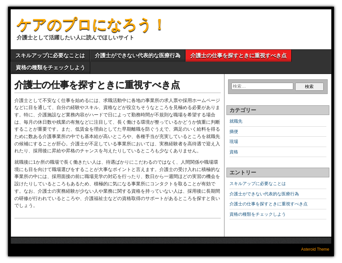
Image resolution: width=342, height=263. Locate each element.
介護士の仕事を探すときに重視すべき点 (238, 55)
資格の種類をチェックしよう (50, 67)
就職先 (235, 121)
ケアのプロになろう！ (92, 24)
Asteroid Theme (315, 249)
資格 (233, 151)
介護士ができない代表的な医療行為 (137, 55)
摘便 (233, 131)
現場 (233, 141)
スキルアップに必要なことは (50, 55)
